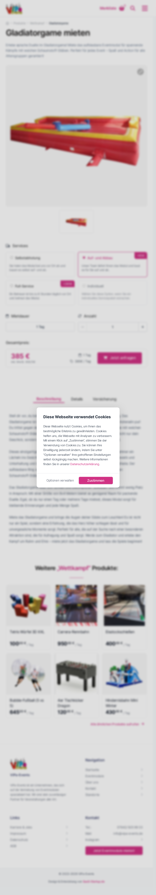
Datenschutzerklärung (84, 464)
